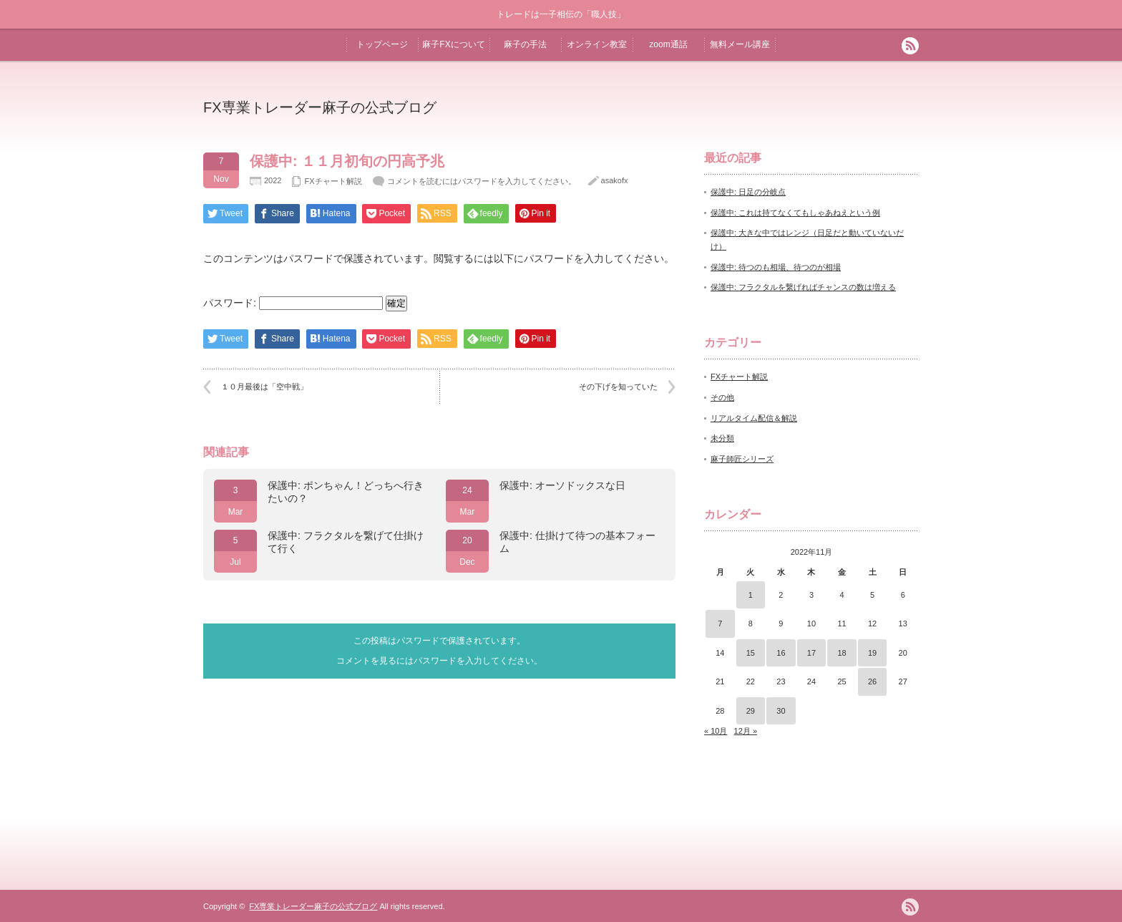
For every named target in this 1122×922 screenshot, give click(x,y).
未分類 (722, 438)
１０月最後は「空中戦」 (264, 386)
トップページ (382, 44)
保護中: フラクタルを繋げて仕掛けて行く (346, 542)
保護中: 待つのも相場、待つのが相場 (776, 267)
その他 (722, 397)
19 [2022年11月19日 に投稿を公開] (872, 653)
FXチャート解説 (332, 181)
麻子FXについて (453, 44)
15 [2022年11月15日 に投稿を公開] (750, 653)
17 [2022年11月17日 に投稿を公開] (811, 653)
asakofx (614, 180)
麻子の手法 (525, 44)
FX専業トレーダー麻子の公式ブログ (319, 107)
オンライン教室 (597, 44)
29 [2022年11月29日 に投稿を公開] (750, 711)
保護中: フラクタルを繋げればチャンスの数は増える (803, 287)
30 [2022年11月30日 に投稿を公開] (780, 711)
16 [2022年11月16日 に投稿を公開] (780, 653)
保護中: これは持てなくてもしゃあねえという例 (795, 212)
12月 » (745, 731)
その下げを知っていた (618, 386)
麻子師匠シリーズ (742, 459)
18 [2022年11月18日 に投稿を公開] (841, 653)
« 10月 (715, 731)
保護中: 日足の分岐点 (748, 192)
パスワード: (293, 303)
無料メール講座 (740, 44)
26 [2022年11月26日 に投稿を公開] (872, 681)
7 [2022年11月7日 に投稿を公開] (720, 623)
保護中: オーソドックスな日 (562, 485)
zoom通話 (668, 44)
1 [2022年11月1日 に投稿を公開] (750, 595)
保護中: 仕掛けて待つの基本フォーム (577, 542)
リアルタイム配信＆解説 (754, 418)
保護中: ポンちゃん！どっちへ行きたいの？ (346, 492)
